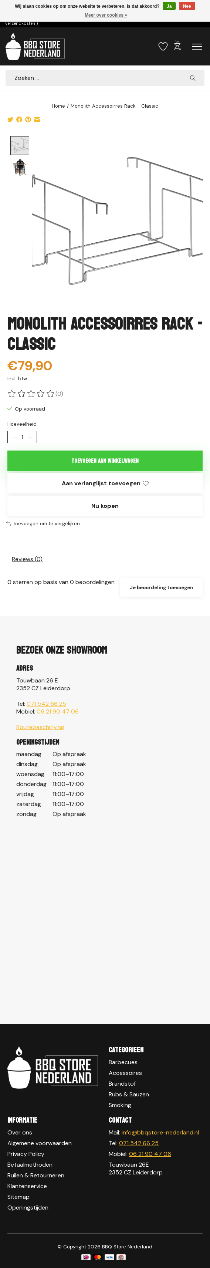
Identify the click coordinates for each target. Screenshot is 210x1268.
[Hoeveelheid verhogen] (30, 437)
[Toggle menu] (197, 46)
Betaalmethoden (29, 1164)
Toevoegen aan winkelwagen (105, 460)
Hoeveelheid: (22, 424)
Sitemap (18, 1197)
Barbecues (123, 1062)
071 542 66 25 (46, 704)
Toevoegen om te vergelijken (43, 524)
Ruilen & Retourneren (35, 1175)
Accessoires (125, 1073)
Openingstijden (27, 1207)
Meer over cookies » (106, 15)
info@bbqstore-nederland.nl (160, 1132)
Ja (169, 6)
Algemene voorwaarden (39, 1143)
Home (58, 106)
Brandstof (122, 1084)
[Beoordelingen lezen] (31, 393)
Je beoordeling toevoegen (161, 587)
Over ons (19, 1132)
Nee (187, 6)
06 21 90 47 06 (58, 711)
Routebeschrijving (40, 727)
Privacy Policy (25, 1154)
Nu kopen (105, 506)
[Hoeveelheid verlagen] (14, 437)
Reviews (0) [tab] (27, 559)
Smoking (120, 1105)
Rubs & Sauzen (129, 1095)
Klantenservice (27, 1186)
